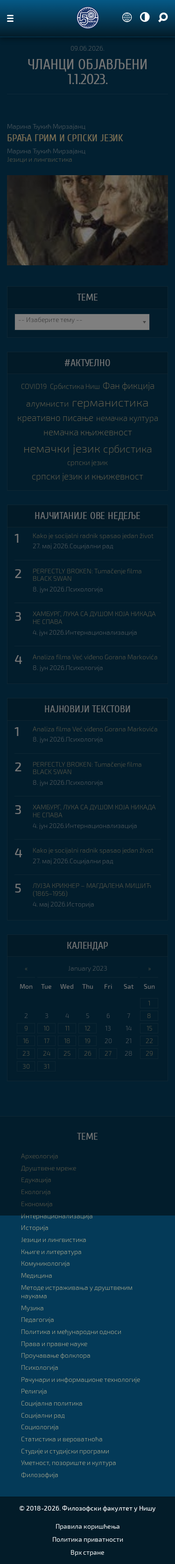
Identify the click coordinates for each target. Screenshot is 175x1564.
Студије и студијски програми (65, 1451)
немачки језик (61, 448)
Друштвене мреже (48, 1168)
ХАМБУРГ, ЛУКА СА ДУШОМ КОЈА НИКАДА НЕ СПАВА (94, 617)
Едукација (36, 1179)
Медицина (36, 1275)
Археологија (39, 1156)
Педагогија (37, 1319)
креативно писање (55, 417)
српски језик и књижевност (87, 476)
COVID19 (34, 386)
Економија (37, 1204)
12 (87, 1028)
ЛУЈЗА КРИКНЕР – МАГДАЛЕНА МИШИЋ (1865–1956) (92, 889)
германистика (110, 402)
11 (67, 1028)
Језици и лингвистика (39, 159)
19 (87, 1041)
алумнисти (47, 403)
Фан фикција (128, 385)
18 (67, 1041)
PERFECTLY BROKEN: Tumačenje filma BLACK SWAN (87, 575)
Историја (80, 904)
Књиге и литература (51, 1251)
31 (46, 1066)
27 (108, 1053)
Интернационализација (101, 632)
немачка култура (127, 417)
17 (46, 1041)
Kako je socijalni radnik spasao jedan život (93, 535)
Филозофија (39, 1475)
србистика (127, 448)
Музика (32, 1308)
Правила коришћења (88, 1526)
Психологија (84, 589)
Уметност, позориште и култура (68, 1462)
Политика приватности (87, 1539)
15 (149, 1028)
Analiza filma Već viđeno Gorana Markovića (95, 657)
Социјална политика (52, 1403)
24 (46, 1053)
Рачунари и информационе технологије (80, 1379)
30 (26, 1066)
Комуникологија (45, 1263)
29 (149, 1053)
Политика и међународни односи (71, 1331)
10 (46, 1028)
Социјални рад (91, 546)
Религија (34, 1391)
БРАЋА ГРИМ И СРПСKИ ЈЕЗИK (65, 138)
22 (149, 1041)
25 (66, 1053)
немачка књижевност (87, 432)
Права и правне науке (54, 1343)
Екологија (36, 1192)
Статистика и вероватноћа (62, 1439)
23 (26, 1053)
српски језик (87, 462)
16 (26, 1041)
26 (87, 1053)
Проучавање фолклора (56, 1355)
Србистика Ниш (75, 386)
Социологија (40, 1427)
